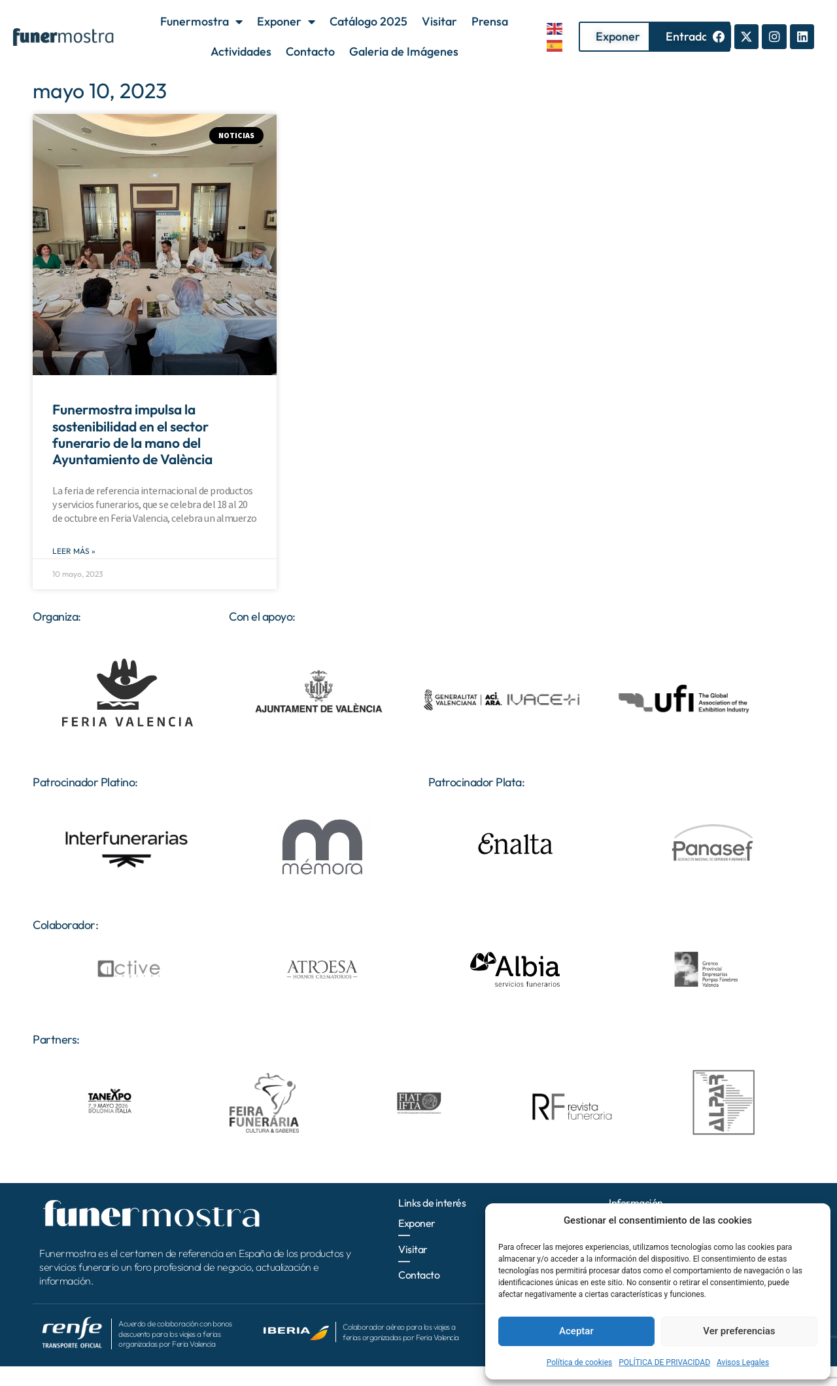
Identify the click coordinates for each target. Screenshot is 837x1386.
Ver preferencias (739, 1331)
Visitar (439, 21)
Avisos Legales (743, 1362)
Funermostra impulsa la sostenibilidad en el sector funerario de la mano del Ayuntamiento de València (132, 434)
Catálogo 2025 (368, 21)
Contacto (310, 51)
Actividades (241, 51)
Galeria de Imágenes (403, 51)
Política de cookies (580, 1362)
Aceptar (576, 1331)
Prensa (489, 21)
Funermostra (201, 21)
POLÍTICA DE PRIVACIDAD (664, 1362)
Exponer (286, 21)
